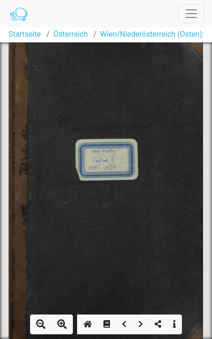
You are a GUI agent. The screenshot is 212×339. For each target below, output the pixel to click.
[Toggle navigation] (191, 13)
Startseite (24, 34)
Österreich (70, 34)
